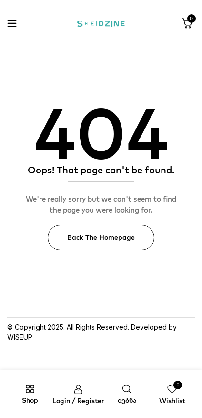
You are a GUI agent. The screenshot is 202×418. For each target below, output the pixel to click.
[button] (187, 24)
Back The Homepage (101, 237)
